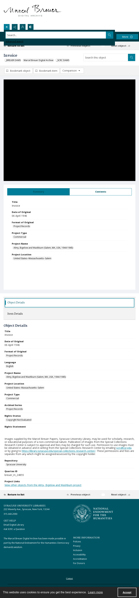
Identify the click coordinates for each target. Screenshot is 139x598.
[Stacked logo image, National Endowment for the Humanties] (93, 513)
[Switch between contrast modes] (30, 27)
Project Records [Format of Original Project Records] (22, 226)
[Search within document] (131, 57)
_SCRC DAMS (62, 60)
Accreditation (80, 558)
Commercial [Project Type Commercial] (20, 236)
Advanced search (14, 41)
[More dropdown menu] (127, 36)
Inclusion (77, 550)
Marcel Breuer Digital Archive (38, 60)
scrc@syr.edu (124, 448)
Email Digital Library (14, 524)
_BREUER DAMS (13, 60)
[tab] (38, 191)
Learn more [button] (95, 592)
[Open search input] (7, 27)
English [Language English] (9, 366)
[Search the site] (56, 35)
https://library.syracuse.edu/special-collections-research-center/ (58, 451)
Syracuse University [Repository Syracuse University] (16, 464)
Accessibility (79, 554)
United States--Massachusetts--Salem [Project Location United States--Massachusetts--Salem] (32, 258)
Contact (69, 578)
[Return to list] (21, 46)
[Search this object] (106, 57)
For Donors (79, 563)
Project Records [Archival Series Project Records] (14, 409)
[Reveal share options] (15, 27)
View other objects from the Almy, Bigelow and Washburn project (43, 485)
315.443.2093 (10, 513)
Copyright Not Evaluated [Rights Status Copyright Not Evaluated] (18, 419)
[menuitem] (69, 578)
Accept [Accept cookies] (127, 592)
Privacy (76, 545)
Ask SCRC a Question (14, 529)
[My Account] (23, 27)
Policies (77, 541)
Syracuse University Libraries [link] (25, 506)
